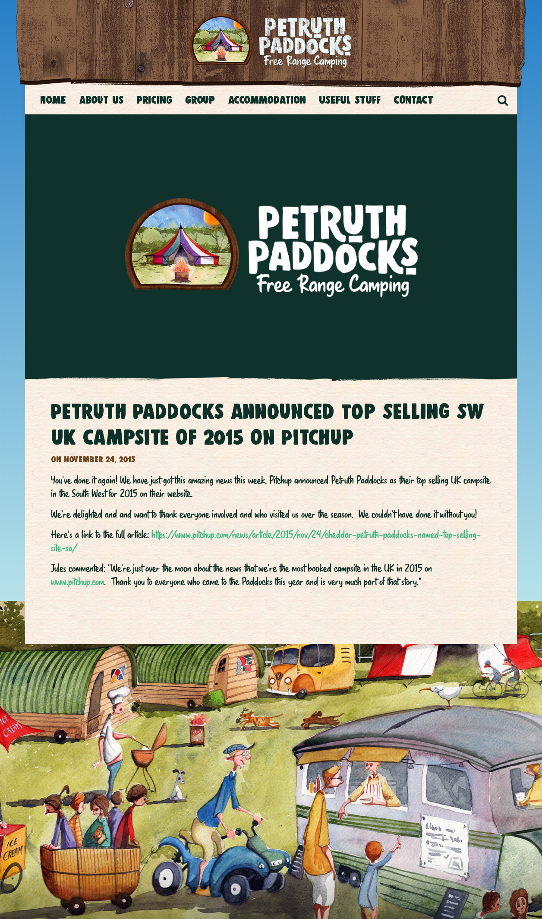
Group (200, 99)
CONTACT (413, 99)
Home (53, 99)
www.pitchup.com (77, 581)
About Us (101, 99)
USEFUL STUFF (350, 99)
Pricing (154, 99)
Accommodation (267, 99)
